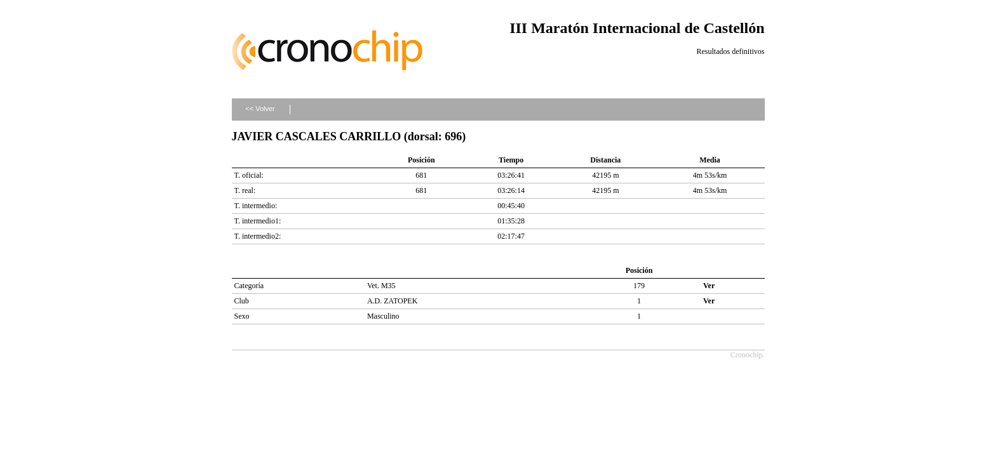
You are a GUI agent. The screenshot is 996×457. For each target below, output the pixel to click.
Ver (709, 285)
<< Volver (259, 108)
